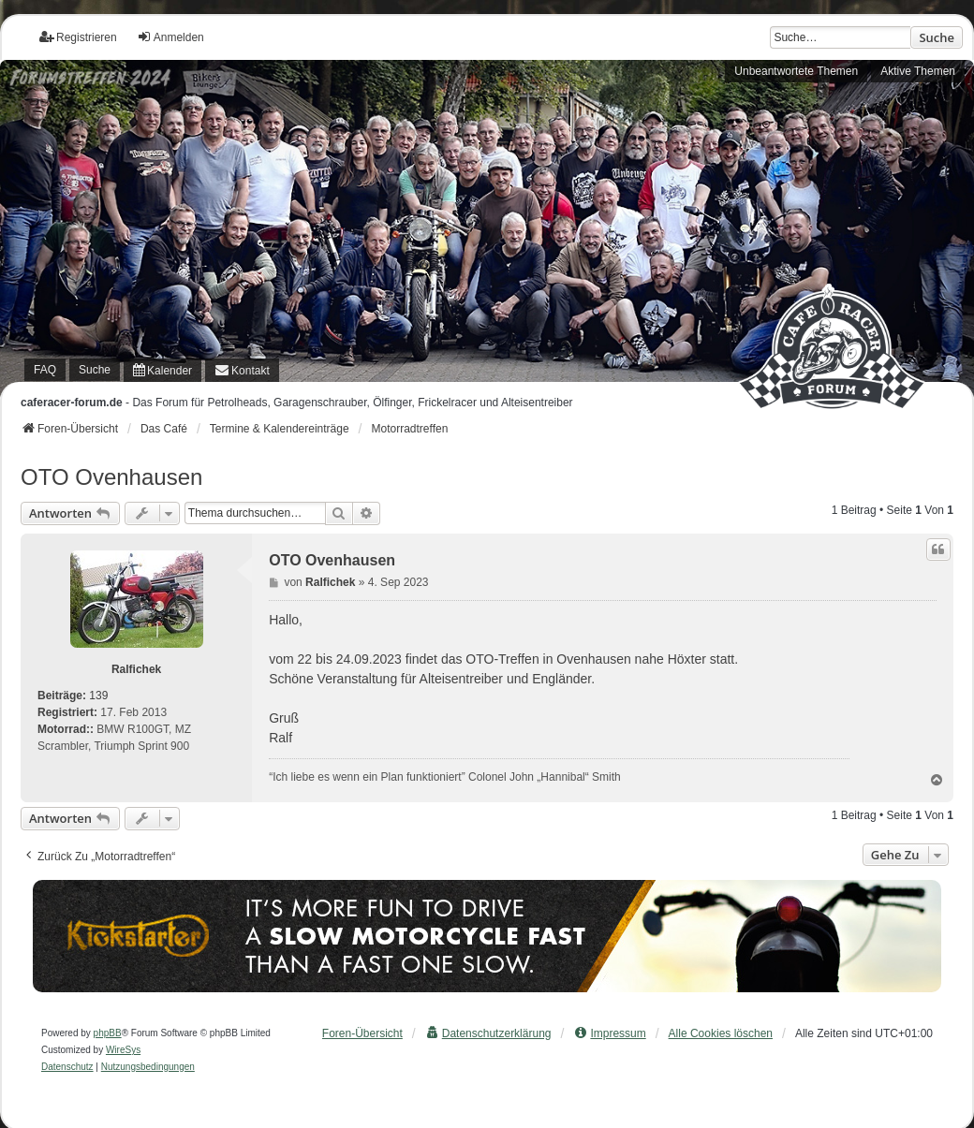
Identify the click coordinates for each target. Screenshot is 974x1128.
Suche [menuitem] (95, 369)
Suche (936, 37)
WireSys (123, 1050)
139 (98, 695)
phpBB (108, 1033)
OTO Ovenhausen (111, 477)
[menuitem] (162, 370)
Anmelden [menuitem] (170, 37)
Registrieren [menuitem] (78, 37)
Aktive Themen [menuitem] (917, 71)
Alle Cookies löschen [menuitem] (721, 1033)
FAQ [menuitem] (45, 369)
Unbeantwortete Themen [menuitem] (796, 71)
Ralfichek (136, 669)
